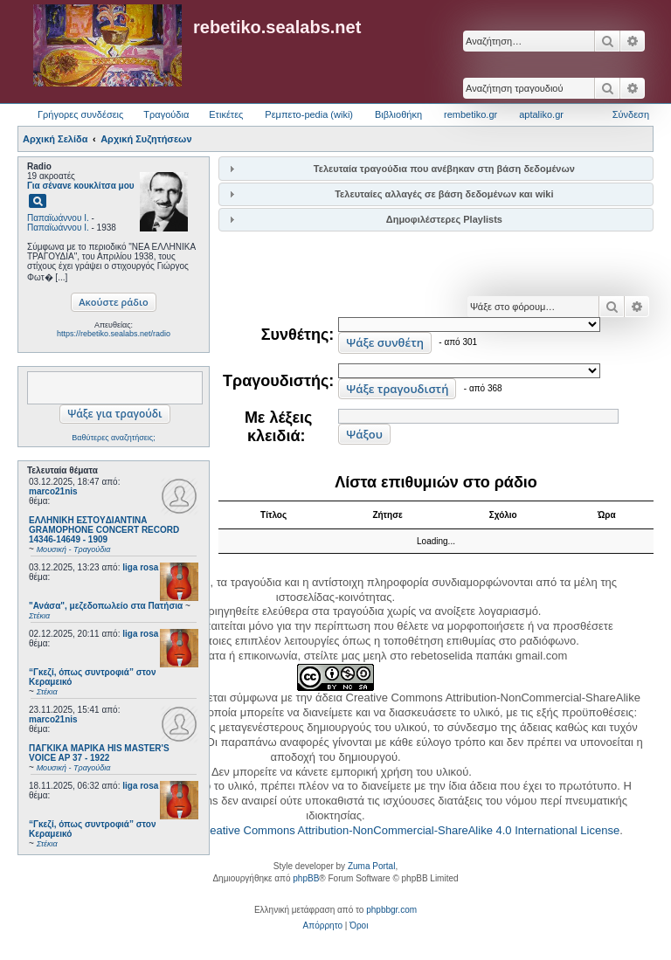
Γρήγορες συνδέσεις (80, 114)
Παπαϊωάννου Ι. (58, 218)
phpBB (306, 878)
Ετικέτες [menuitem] (226, 114)
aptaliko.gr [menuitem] (541, 114)
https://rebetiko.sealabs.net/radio (113, 333)
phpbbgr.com (391, 910)
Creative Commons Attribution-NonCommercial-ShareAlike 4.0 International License (408, 830)
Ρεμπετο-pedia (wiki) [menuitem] (309, 114)
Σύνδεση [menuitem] (630, 114)
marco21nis (53, 491)
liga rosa (140, 567)
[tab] (436, 168)
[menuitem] (322, 926)
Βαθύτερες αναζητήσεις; (113, 437)
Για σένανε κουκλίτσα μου (81, 185)
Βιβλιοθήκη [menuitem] (398, 114)
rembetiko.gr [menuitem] (470, 114)
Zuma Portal (371, 866)
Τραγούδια (166, 114)
